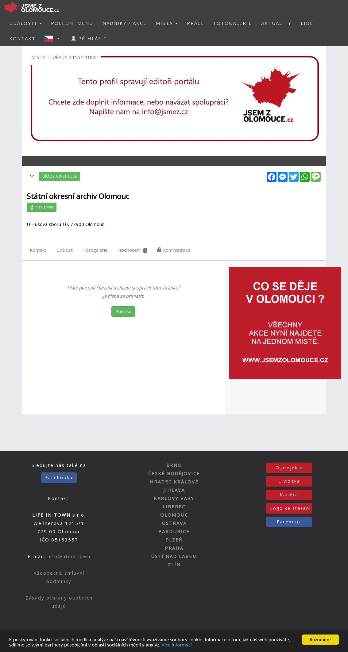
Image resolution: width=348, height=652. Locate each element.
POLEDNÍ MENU (72, 23)
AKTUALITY (276, 23)
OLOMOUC (174, 515)
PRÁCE (195, 23)
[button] (53, 38)
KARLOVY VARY (174, 498)
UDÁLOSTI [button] (25, 23)
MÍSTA (38, 57)
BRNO (174, 465)
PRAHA (174, 548)
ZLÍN (174, 564)
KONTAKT (22, 38)
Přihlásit (123, 311)
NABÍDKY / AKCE (124, 23)
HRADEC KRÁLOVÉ (174, 482)
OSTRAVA (174, 523)
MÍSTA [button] (167, 23)
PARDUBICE (174, 531)
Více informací (177, 645)
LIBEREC (174, 506)
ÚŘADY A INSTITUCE (74, 57)
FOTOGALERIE (233, 23)
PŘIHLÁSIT (89, 38)
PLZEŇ (174, 540)
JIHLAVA (174, 490)
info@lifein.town (69, 556)
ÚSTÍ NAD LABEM (174, 556)
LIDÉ (307, 23)
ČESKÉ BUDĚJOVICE (174, 473)
